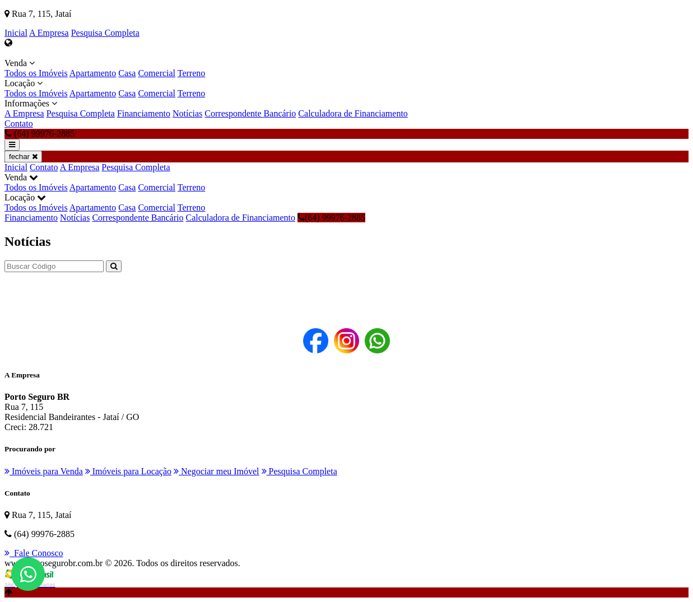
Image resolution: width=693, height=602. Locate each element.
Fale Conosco (33, 553)
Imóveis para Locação (128, 471)
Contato (18, 123)
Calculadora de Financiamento (352, 113)
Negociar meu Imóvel (216, 471)
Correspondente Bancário (250, 113)
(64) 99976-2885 (331, 217)
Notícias (187, 113)
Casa (127, 73)
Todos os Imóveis (36, 73)
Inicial (15, 33)
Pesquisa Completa (105, 33)
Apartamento (93, 73)
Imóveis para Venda (43, 471)
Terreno (192, 73)
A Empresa (49, 33)
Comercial (156, 73)
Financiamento (143, 113)
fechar (23, 156)
